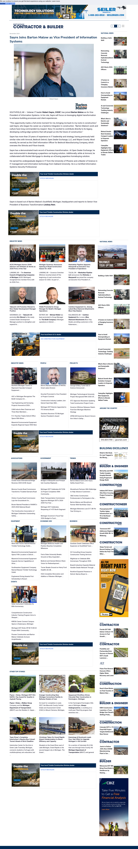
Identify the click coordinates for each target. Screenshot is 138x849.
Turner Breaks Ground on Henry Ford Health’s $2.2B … (54, 569)
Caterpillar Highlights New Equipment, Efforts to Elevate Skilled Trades (107, 150)
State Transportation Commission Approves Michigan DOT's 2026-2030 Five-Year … (53, 500)
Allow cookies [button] (10, 4)
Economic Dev (46, 521)
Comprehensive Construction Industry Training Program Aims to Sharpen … (24, 615)
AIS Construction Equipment (53, 339)
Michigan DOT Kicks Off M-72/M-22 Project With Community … (24, 629)
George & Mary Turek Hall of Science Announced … (80, 387)
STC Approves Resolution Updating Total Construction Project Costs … (82, 402)
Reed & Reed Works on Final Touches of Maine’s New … (106, 691)
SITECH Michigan (47, 178)
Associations (16, 458)
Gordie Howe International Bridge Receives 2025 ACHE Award (23, 482)
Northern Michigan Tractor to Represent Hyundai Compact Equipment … (22, 388)
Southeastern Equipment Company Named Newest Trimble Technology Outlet (24, 570)
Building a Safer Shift (105, 276)
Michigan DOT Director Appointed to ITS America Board (53, 408)
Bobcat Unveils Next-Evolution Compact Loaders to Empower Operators (107, 136)
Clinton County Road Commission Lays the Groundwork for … (23, 499)
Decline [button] (2, 4)
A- (112, 26)
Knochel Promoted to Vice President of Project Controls (53, 395)
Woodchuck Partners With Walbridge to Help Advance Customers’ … (83, 490)
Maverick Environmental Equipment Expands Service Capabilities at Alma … (24, 561)
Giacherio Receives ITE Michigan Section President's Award (52, 415)
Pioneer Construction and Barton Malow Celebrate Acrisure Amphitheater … (23, 637)
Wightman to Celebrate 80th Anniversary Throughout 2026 (80, 560)
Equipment (15, 521)
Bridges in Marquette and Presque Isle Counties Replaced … (53, 482)
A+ (118, 26)
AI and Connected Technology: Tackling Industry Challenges (105, 351)
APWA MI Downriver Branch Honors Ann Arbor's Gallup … (82, 417)
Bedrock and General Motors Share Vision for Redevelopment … (53, 562)
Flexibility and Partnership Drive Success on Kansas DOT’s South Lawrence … (106, 653)
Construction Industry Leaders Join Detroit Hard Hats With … (53, 402)
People (43, 363)
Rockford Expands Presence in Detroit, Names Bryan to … (81, 573)
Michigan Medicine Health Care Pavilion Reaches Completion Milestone (52, 546)
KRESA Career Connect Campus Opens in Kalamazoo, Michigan (23, 623)
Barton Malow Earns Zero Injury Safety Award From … (81, 482)
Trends (73, 458)
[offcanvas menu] (123, 26)
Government (45, 458)
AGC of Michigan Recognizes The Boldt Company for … (23, 398)
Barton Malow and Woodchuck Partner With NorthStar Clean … (81, 503)
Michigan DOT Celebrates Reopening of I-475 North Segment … (53, 509)
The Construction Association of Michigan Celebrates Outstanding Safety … (23, 513)
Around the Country (108, 408)
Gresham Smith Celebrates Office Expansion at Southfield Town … (82, 545)
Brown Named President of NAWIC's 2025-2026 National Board (24, 506)
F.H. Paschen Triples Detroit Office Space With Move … (24, 417)
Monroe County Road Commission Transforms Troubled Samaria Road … (24, 491)
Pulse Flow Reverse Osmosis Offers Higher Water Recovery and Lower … (107, 673)
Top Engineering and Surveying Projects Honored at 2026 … (22, 404)
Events (14, 582)
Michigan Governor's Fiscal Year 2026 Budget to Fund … (52, 517)
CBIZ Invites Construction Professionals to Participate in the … (83, 497)
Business (73, 521)
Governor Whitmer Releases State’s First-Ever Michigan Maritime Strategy (82, 409)
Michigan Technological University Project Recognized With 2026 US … (82, 395)
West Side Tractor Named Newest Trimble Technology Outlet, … (23, 545)
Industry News (16, 241)
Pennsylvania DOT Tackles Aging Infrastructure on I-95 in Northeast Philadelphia (106, 513)
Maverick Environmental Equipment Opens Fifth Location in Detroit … (24, 553)
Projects (74, 363)
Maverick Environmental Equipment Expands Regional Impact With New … (24, 425)
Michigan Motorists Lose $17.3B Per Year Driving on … (83, 510)
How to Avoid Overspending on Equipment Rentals (104, 337)
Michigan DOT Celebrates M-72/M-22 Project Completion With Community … (53, 491)
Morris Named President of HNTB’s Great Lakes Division (53, 387)
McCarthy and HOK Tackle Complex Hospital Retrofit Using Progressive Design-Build (106, 475)
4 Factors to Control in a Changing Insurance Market (105, 322)
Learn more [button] (56, 1)
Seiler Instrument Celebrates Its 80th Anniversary (23, 605)
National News (107, 33)
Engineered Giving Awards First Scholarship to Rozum (23, 577)
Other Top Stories (17, 672)
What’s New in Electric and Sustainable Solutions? (105, 366)
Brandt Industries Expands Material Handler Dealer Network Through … (82, 566)
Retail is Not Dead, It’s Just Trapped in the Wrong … (106, 455)
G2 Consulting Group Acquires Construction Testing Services (81, 553)
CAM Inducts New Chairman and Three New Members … (23, 411)
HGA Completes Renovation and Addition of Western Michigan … (52, 575)
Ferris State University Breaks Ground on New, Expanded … (51, 556)
